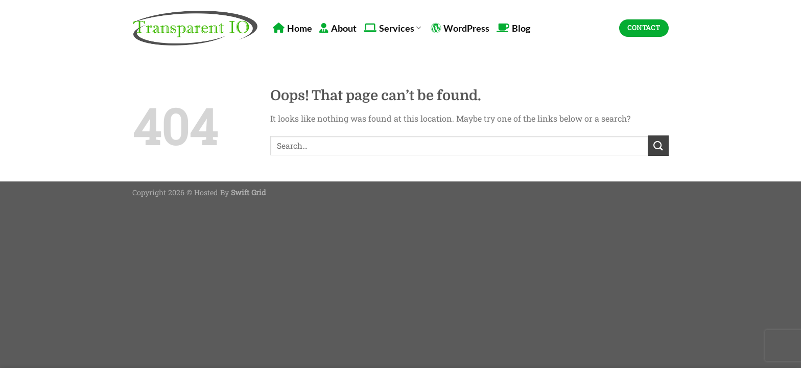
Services (392, 28)
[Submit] (658, 145)
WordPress (460, 28)
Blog (513, 28)
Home (292, 28)
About (338, 28)
